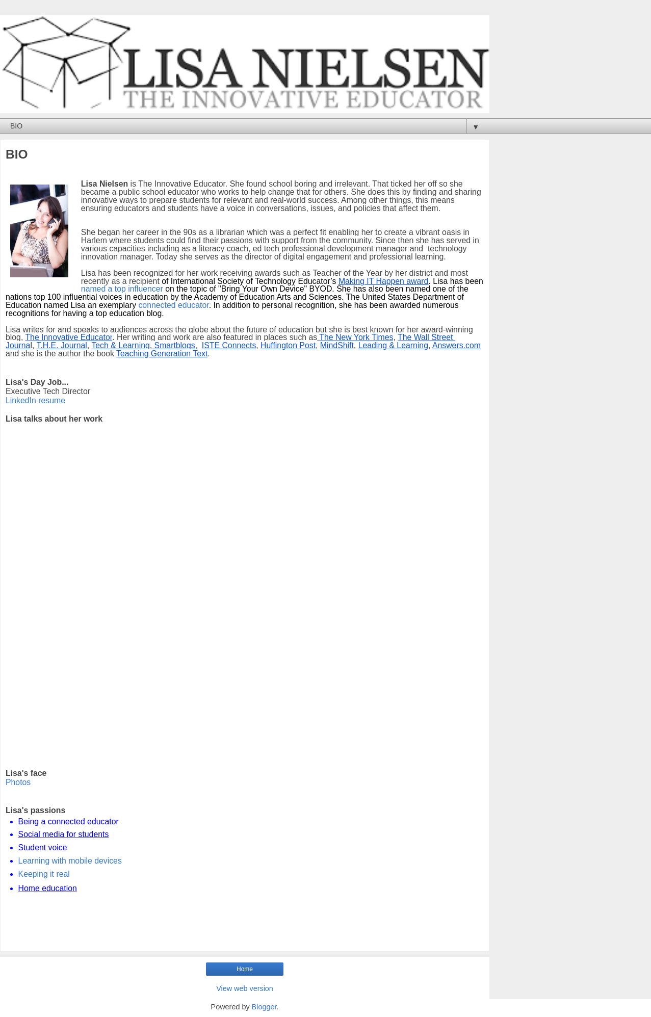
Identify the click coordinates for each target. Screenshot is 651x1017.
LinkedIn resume (35, 400)
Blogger (264, 1007)
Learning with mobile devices (70, 860)
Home (245, 969)
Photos (18, 782)
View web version (244, 988)
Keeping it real (44, 874)
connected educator (173, 305)
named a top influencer (122, 288)
